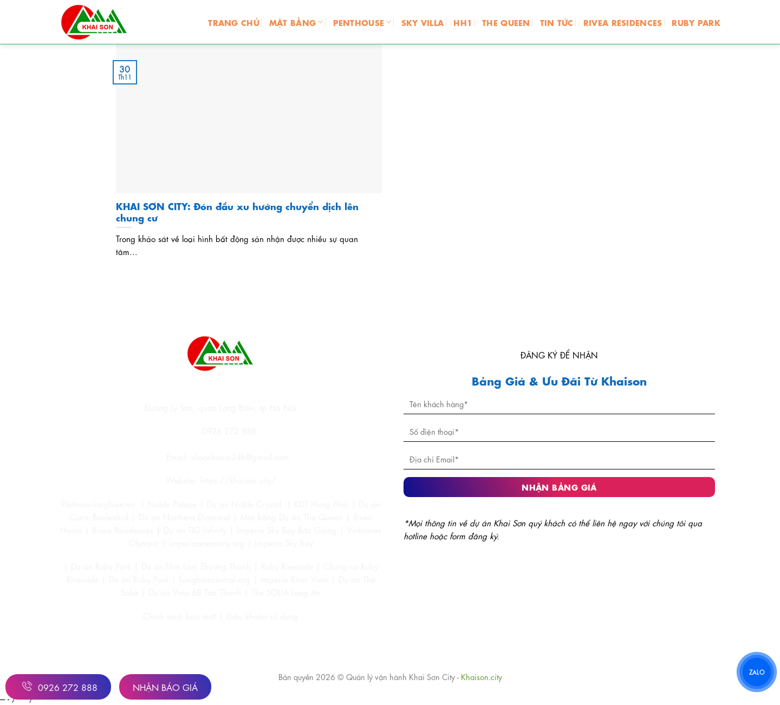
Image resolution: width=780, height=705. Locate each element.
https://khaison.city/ (238, 479)
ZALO (756, 672)
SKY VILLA (422, 22)
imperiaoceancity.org (206, 542)
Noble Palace (172, 503)
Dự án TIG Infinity (195, 529)
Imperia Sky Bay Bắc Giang (287, 529)
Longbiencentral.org (214, 578)
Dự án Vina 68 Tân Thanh (194, 591)
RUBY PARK (696, 22)
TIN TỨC (557, 22)
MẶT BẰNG (296, 22)
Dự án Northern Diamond (184, 516)
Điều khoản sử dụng (262, 615)
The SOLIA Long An (286, 591)
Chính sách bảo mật (181, 615)
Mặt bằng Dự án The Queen (291, 516)
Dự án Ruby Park (101, 565)
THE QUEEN (506, 22)
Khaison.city (481, 676)
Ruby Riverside (287, 565)
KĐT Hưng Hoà (321, 503)
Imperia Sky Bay (284, 542)
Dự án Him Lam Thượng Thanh (196, 565)
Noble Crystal (256, 503)
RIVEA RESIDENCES (622, 22)
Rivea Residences (122, 529)
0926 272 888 (58, 686)
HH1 (462, 22)
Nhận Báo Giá (165, 687)
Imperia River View (294, 578)
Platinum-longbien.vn (98, 503)
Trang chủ (233, 22)
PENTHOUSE (362, 22)
